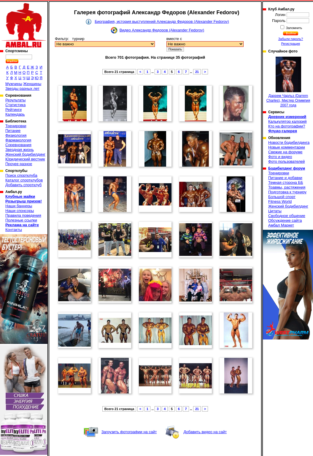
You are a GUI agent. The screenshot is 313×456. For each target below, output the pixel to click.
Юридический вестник (25, 159)
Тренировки (15, 126)
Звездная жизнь (19, 149)
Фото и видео (280, 156)
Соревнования (18, 145)
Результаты (15, 100)
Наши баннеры (18, 206)
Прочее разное (18, 164)
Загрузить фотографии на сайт (129, 432)
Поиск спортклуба (21, 175)
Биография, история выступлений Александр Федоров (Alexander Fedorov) (162, 21)
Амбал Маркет (281, 225)
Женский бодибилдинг (25, 154)
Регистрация (290, 43)
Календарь (15, 114)
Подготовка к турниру (287, 192)
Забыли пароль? (290, 39)
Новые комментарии (286, 147)
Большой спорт (281, 196)
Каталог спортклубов (24, 180)
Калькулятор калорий (287, 121)
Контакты (13, 229)
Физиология (15, 135)
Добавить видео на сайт (205, 432)
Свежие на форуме (285, 152)
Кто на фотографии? (286, 126)
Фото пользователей (286, 161)
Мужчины (13, 84)
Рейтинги (13, 109)
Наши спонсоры (19, 210)
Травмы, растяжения (286, 187)
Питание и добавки (285, 178)
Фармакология (18, 140)
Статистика (15, 105)
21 (197, 72)
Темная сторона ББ (285, 182)
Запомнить (293, 28)
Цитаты (275, 211)
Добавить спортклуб (23, 185)
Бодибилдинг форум (286, 168)
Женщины (32, 84)
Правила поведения (23, 215)
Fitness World (280, 201)
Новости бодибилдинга (288, 142)
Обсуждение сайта (285, 220)
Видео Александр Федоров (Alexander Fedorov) (162, 30)
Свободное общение (286, 215)
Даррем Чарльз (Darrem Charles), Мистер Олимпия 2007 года (288, 82)
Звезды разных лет (22, 88)
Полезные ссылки (21, 220)
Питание (12, 130)
